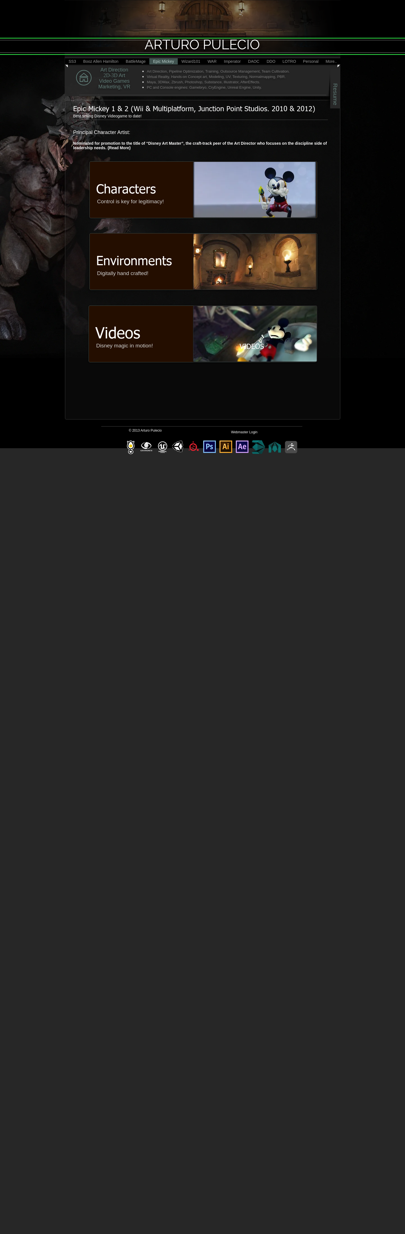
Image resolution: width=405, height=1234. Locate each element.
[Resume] (335, 88)
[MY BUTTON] (103, 78)
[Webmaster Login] (244, 432)
